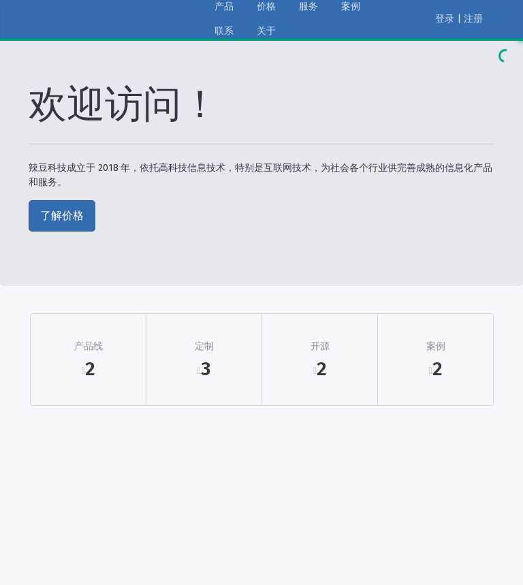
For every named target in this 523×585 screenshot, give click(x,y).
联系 (224, 31)
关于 (266, 31)
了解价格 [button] (62, 215)
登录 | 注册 (459, 19)
